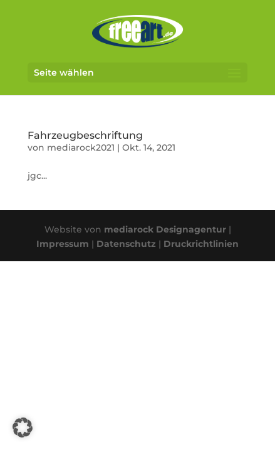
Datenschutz (126, 243)
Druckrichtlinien (201, 243)
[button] (22, 427)
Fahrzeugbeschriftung (85, 135)
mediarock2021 (81, 147)
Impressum (62, 243)
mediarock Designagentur (165, 229)
